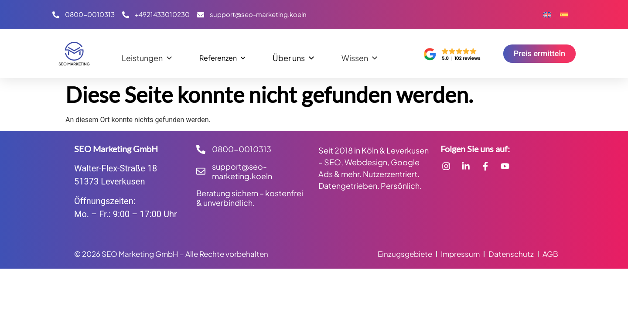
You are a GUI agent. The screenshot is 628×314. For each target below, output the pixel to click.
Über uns (294, 55)
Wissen (360, 55)
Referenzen (222, 55)
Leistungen (147, 55)
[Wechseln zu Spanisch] (564, 14)
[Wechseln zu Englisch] (547, 14)
